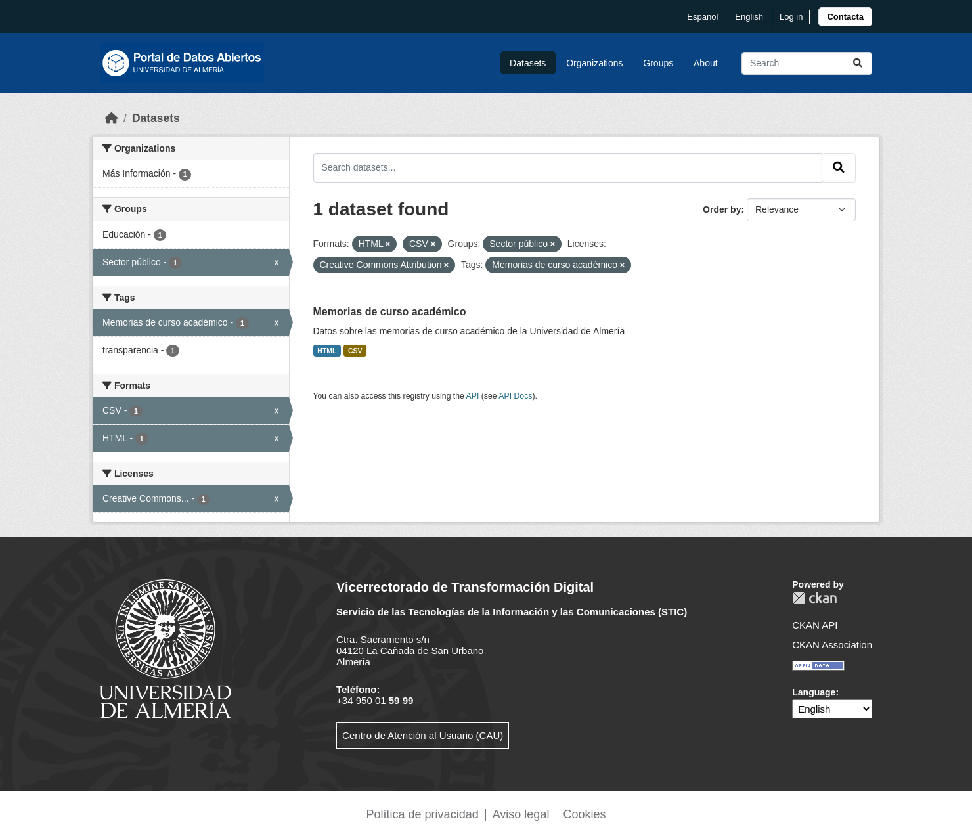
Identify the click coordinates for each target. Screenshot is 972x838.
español (702, 17)
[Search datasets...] (806, 63)
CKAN (814, 598)
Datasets (528, 63)
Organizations (594, 63)
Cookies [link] (584, 814)
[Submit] (858, 63)
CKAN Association (832, 644)
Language (813, 692)
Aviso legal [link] (521, 814)
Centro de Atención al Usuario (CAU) (422, 735)
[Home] (111, 118)
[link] (845, 16)
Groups (658, 63)
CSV (355, 351)
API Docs (515, 396)
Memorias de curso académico (389, 311)
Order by (722, 209)
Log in (791, 17)
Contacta (845, 17)
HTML (326, 351)
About (706, 63)
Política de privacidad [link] (422, 814)
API (472, 396)
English (749, 17)
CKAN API (814, 624)
